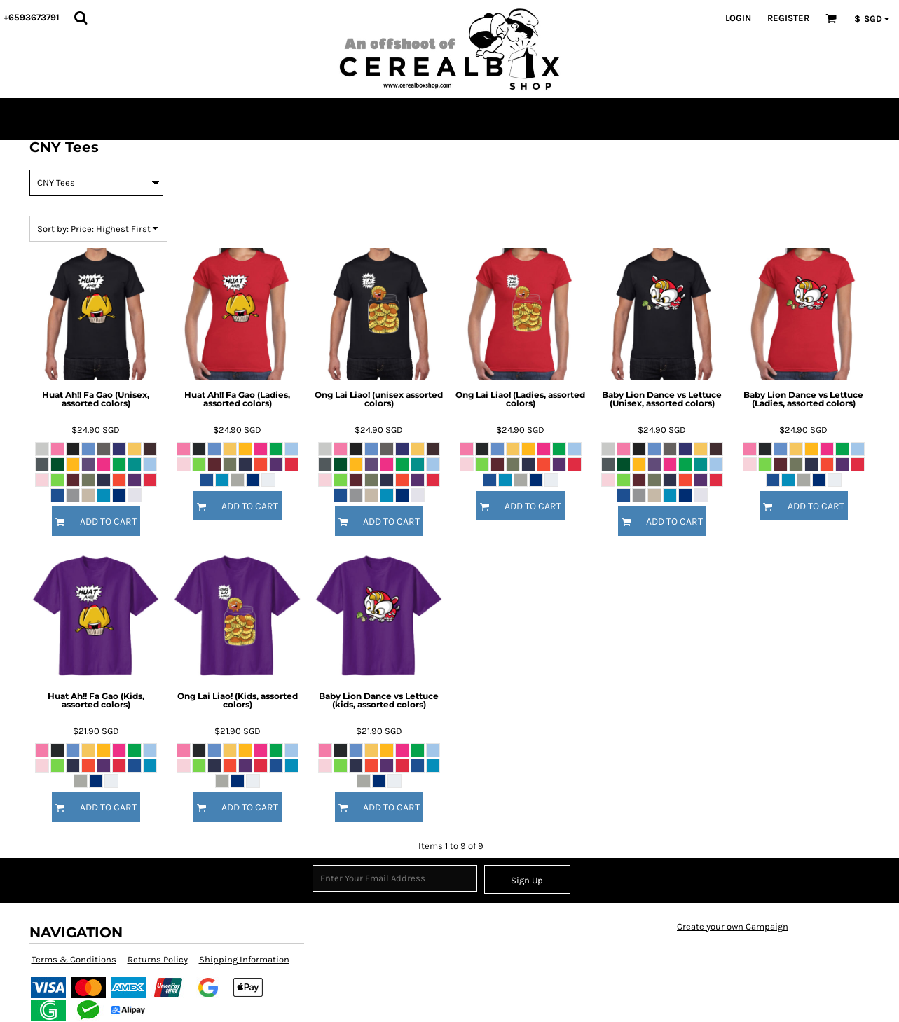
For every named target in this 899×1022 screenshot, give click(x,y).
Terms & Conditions (74, 959)
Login (738, 18)
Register (788, 18)
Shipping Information (244, 959)
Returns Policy (158, 959)
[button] (81, 18)
